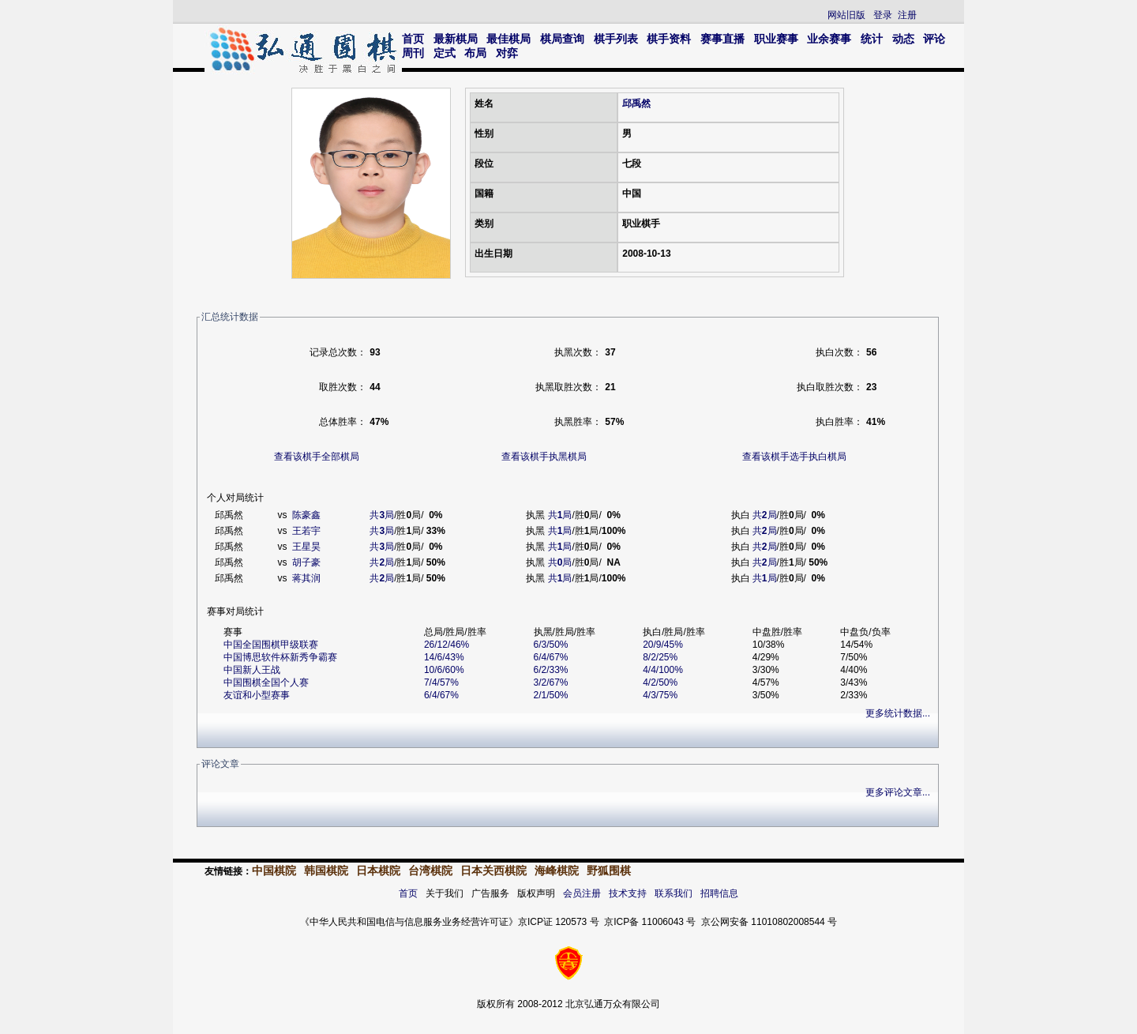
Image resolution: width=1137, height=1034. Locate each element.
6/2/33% (551, 669)
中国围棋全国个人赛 (266, 682)
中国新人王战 (251, 669)
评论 (934, 38)
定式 (444, 53)
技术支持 (628, 893)
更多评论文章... (897, 792)
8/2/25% (660, 657)
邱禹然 (636, 103)
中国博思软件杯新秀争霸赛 (280, 657)
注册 (907, 15)
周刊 (413, 53)
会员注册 (582, 893)
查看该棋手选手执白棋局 (794, 456)
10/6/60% (444, 669)
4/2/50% (660, 682)
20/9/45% (663, 644)
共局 (382, 515)
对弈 (507, 53)
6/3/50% (551, 644)
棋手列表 (616, 38)
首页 (413, 38)
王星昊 (306, 546)
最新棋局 (455, 38)
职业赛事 (776, 38)
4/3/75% (660, 695)
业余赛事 (829, 38)
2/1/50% (551, 695)
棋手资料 (669, 38)
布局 (475, 53)
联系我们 (673, 893)
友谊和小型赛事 (256, 695)
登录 (882, 15)
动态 (903, 38)
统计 (872, 38)
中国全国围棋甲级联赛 (270, 644)
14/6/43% (444, 657)
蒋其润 (306, 578)
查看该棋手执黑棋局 (544, 456)
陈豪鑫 (306, 515)
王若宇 (306, 530)
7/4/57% (441, 682)
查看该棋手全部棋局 (316, 456)
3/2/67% (551, 682)
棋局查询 (562, 38)
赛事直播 (722, 38)
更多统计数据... (897, 713)
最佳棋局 (508, 38)
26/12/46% (446, 644)
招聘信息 (719, 893)
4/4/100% (663, 669)
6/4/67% (551, 657)
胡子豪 (306, 562)
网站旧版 (846, 15)
